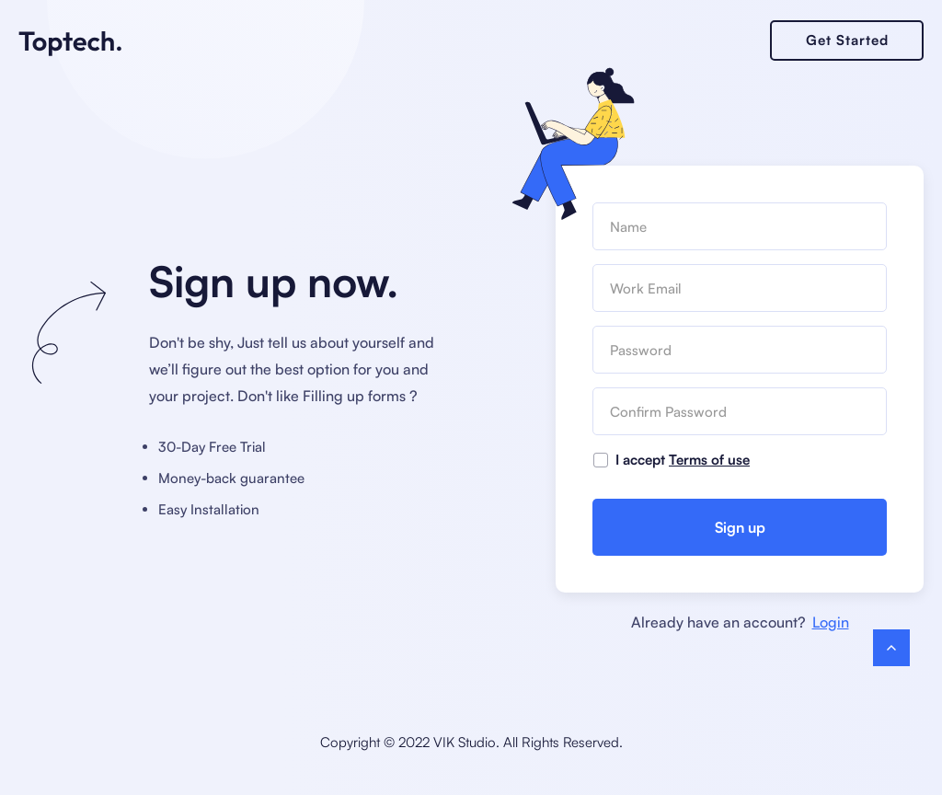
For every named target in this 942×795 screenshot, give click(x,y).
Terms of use (709, 459)
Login (830, 622)
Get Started (847, 40)
